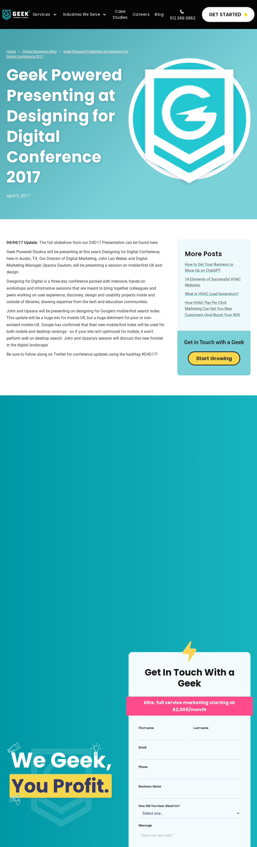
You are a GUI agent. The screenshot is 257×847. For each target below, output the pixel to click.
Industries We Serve (81, 14)
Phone (143, 767)
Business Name (150, 786)
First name (146, 728)
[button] (45, 14)
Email (142, 747)
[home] (16, 14)
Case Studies (120, 14)
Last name (200, 728)
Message (145, 825)
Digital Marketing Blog (40, 51)
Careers (141, 14)
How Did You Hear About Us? (159, 806)
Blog (159, 14)
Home (11, 51)
